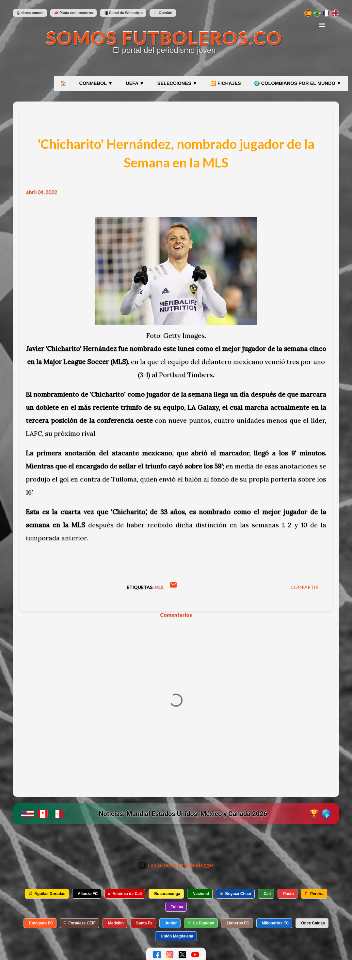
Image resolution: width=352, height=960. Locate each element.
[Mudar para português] (317, 13)
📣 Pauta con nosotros (73, 13)
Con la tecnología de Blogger (176, 865)
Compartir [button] (304, 587)
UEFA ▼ (135, 83)
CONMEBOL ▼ (96, 83)
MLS (159, 587)
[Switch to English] (335, 13)
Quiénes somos (30, 13)
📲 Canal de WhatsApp (123, 13)
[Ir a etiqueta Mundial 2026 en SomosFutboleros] (176, 813)
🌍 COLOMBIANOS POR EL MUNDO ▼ (297, 83)
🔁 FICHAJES (225, 83)
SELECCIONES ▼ (177, 83)
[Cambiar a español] (308, 13)
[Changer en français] (326, 13)
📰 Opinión (162, 13)
